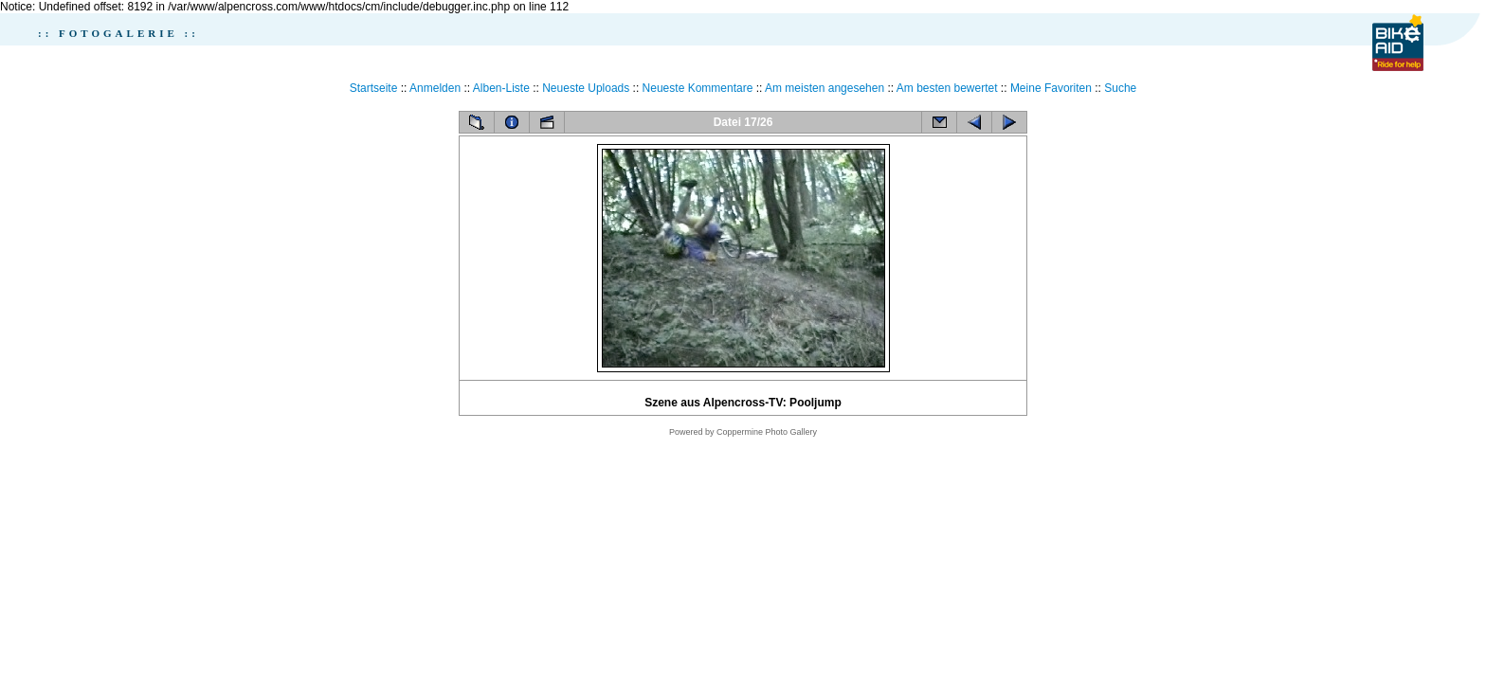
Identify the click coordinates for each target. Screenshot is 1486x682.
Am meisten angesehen (824, 88)
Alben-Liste (501, 88)
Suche (1120, 88)
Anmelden (435, 88)
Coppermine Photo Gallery (766, 432)
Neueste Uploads (585, 88)
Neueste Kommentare (698, 88)
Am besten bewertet (947, 88)
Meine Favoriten (1051, 88)
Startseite (374, 88)
